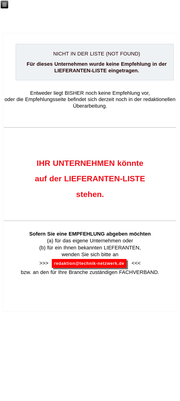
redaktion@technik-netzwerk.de (89, 263)
